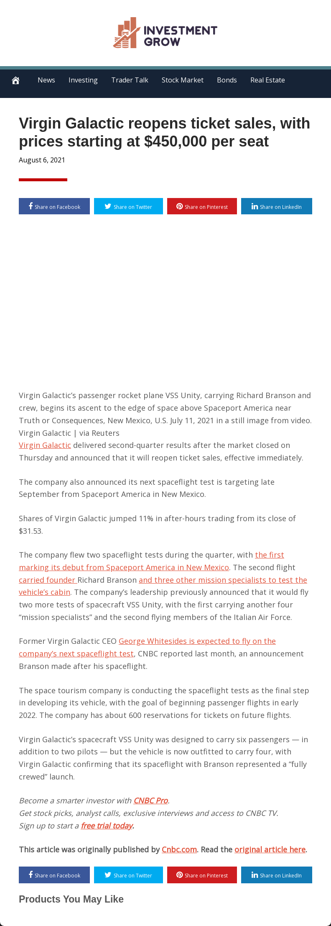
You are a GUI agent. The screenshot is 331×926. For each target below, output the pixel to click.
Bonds (227, 80)
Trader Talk (129, 80)
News (46, 80)
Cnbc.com (179, 849)
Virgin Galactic (45, 445)
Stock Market (183, 80)
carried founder (48, 580)
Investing (83, 80)
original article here (270, 849)
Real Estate (267, 80)
